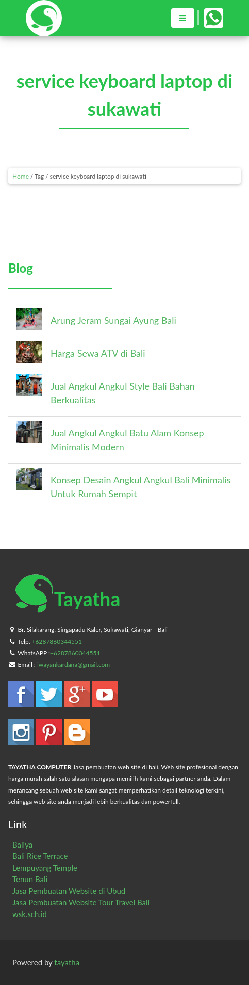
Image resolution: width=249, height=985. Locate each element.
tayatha (66, 962)
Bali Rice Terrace (40, 855)
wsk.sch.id (29, 914)
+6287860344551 (57, 641)
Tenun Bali (29, 879)
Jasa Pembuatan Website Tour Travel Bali (81, 902)
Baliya (22, 844)
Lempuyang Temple (44, 867)
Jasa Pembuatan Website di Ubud (68, 890)
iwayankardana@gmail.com (73, 665)
